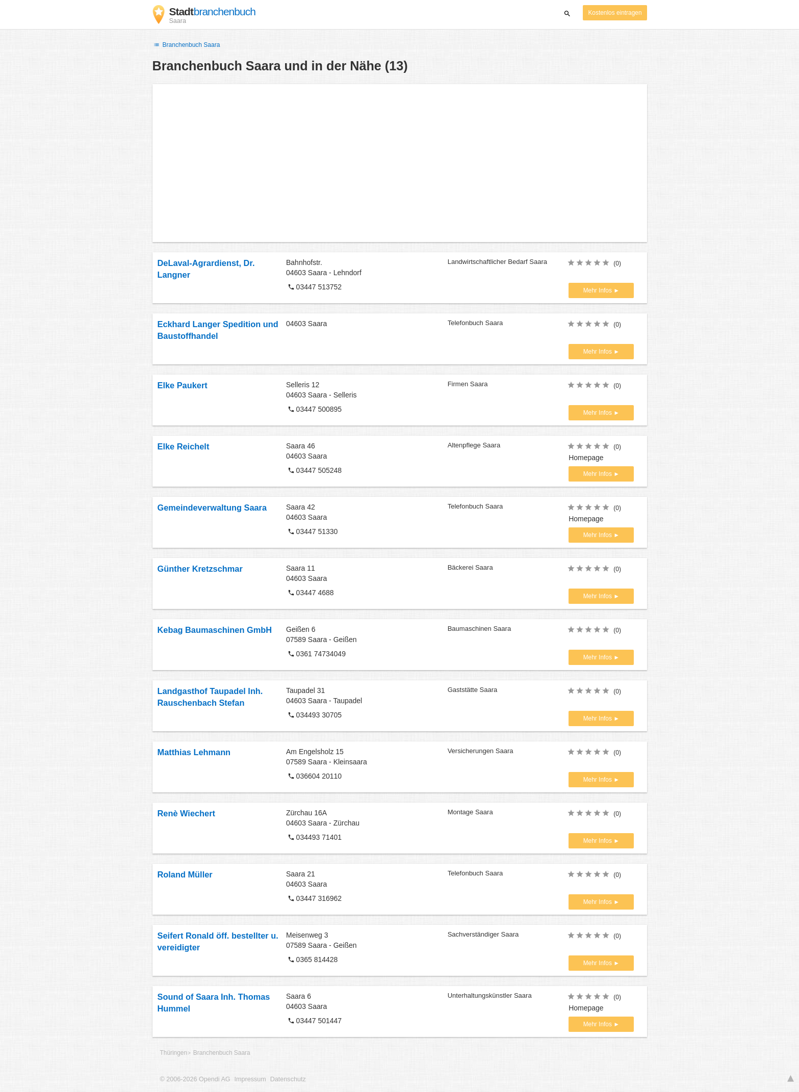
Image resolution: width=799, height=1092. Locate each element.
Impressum (250, 1079)
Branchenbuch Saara (186, 44)
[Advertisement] (400, 163)
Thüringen (174, 1052)
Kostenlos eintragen (614, 12)
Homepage (586, 458)
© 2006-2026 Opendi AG (195, 1079)
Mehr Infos (598, 290)
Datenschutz (288, 1079)
